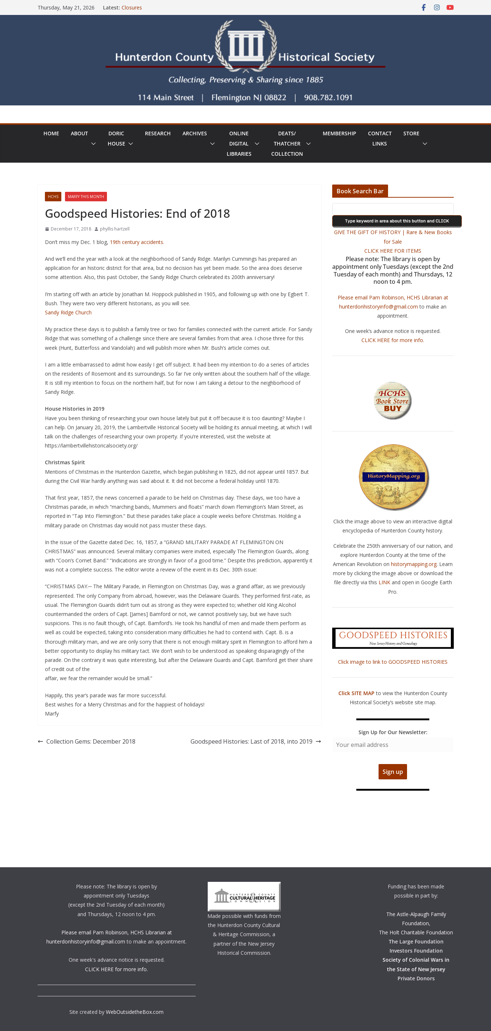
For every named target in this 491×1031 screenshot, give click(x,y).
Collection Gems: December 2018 (86, 741)
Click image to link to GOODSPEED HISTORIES (393, 661)
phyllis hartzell (115, 229)
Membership (339, 133)
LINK (384, 582)
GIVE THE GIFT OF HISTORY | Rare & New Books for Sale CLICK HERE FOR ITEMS (393, 241)
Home (51, 133)
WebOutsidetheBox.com (135, 1011)
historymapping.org (414, 564)
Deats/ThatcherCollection (287, 143)
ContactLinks (380, 138)
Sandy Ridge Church (68, 312)
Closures (132, 7)
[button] (92, 143)
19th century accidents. (137, 242)
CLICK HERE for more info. (392, 340)
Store (411, 133)
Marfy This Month (86, 196)
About (79, 133)
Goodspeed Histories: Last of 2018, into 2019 (256, 741)
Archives (195, 133)
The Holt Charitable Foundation (416, 932)
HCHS (53, 196)
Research (158, 133)
